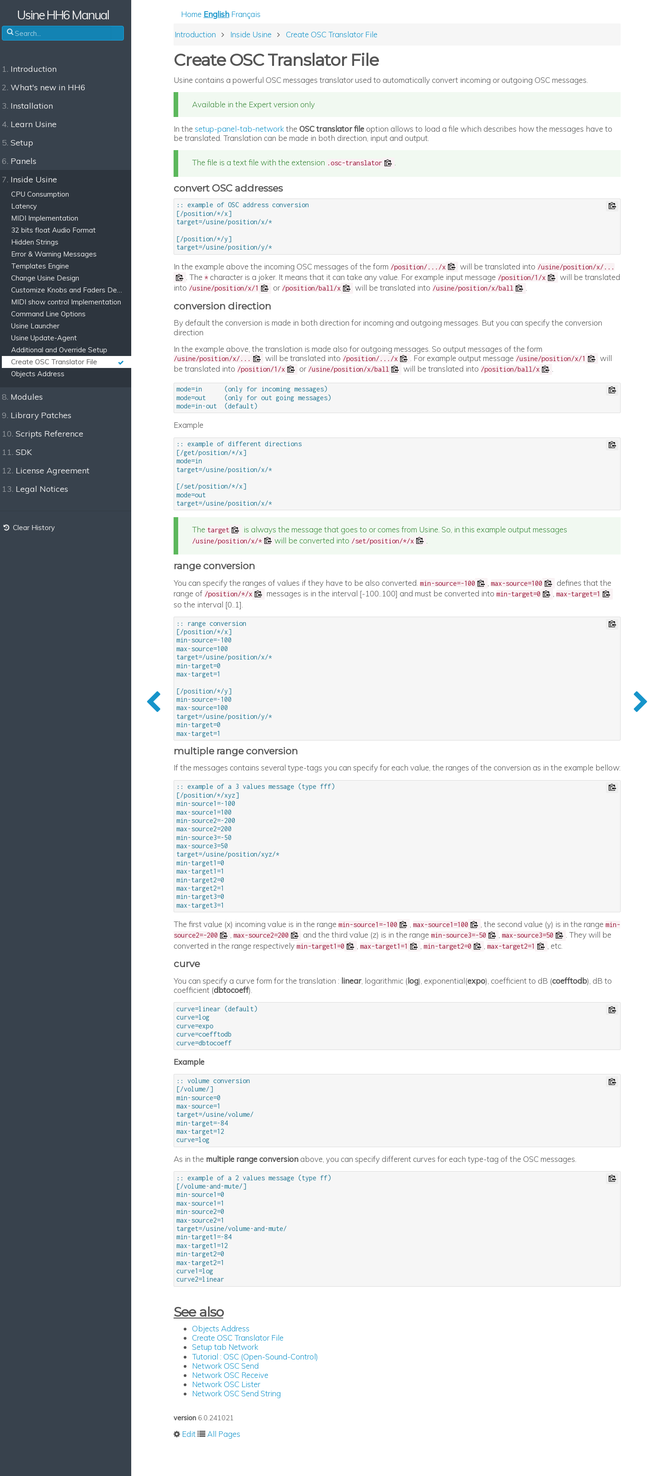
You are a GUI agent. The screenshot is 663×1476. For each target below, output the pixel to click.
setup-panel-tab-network (248, 129)
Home (200, 14)
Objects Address (229, 1350)
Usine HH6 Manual (69, 14)
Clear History (33, 527)
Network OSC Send (234, 1388)
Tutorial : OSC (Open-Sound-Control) (264, 1378)
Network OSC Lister (235, 1406)
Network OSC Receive (239, 1397)
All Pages (232, 1456)
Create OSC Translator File (246, 1360)
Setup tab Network (234, 1369)
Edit (197, 1456)
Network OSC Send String (245, 1415)
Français (254, 14)
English (225, 14)
